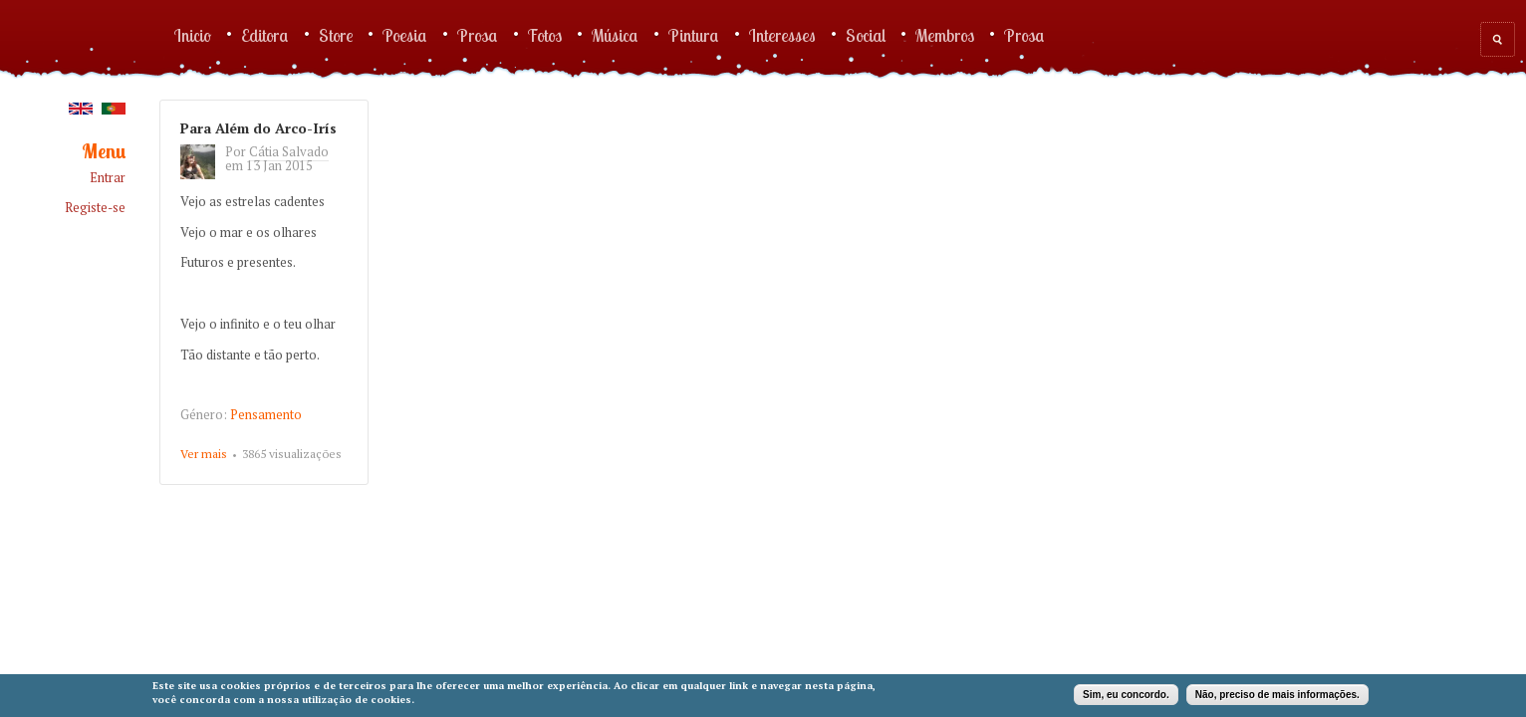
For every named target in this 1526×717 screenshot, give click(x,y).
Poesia (404, 35)
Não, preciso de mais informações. (1277, 694)
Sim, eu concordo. (1126, 694)
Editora (265, 35)
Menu (104, 151)
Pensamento (266, 414)
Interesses (782, 35)
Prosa (477, 35)
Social (866, 35)
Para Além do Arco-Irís (258, 128)
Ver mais (203, 455)
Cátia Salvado (289, 151)
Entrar (108, 177)
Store (336, 35)
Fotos (545, 35)
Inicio (192, 35)
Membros (944, 35)
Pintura (693, 35)
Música (615, 35)
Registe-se (95, 207)
